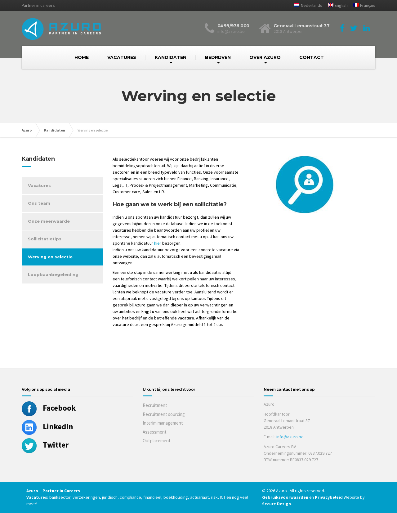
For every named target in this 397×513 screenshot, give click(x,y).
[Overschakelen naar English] (335, 5)
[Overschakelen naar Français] (362, 5)
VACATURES (121, 57)
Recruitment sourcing (164, 414)
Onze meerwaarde (49, 221)
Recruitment (155, 405)
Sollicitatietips (44, 238)
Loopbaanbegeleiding (53, 274)
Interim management (163, 423)
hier (157, 243)
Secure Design (276, 503)
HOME (81, 57)
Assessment (155, 432)
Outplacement (157, 441)
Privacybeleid (329, 497)
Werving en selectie (50, 256)
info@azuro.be (290, 436)
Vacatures (39, 185)
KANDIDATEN (170, 57)
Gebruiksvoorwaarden (285, 497)
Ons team (39, 203)
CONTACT (311, 57)
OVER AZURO (265, 57)
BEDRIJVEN (218, 57)
